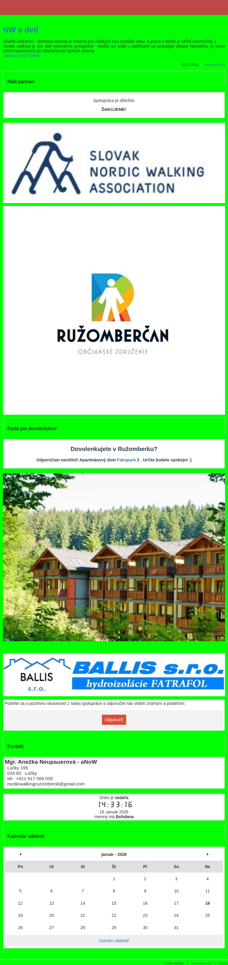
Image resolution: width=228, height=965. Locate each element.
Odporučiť (114, 719)
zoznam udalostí (114, 940)
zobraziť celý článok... (23, 55)
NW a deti (20, 29)
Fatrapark (126, 460)
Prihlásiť (223, 963)
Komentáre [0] (215, 64)
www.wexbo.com (202, 963)
